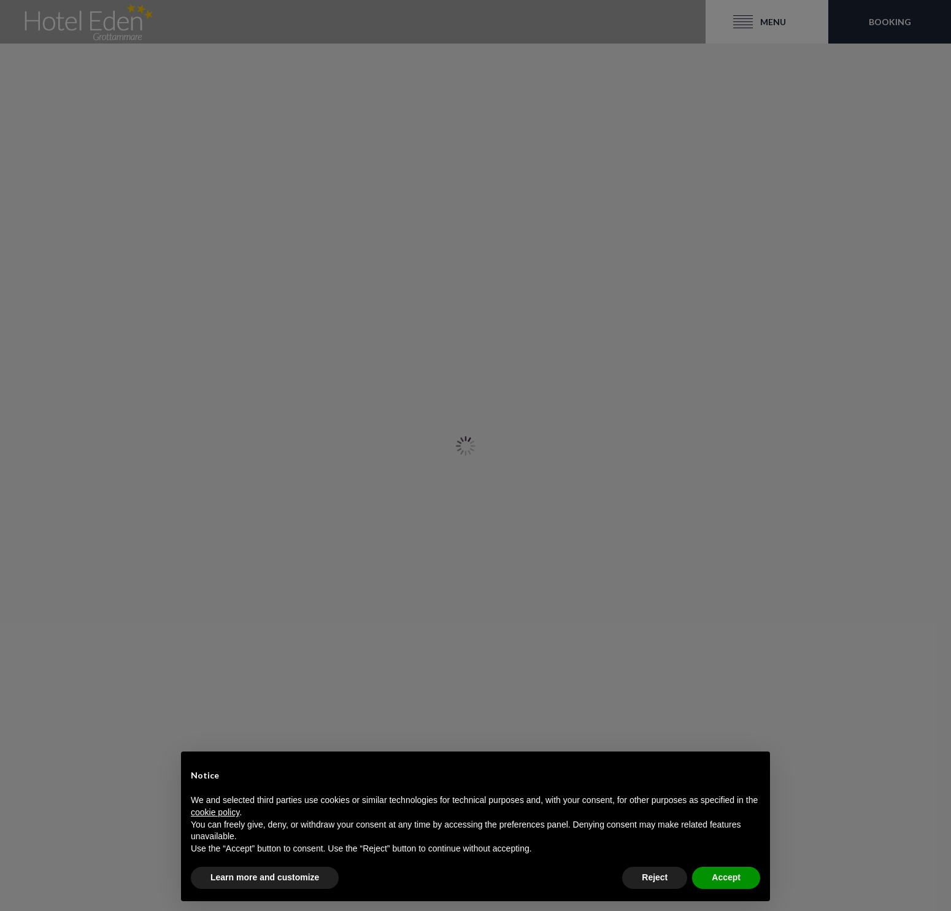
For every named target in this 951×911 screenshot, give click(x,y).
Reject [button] (655, 877)
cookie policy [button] (215, 812)
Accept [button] (726, 877)
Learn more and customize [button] (264, 877)
